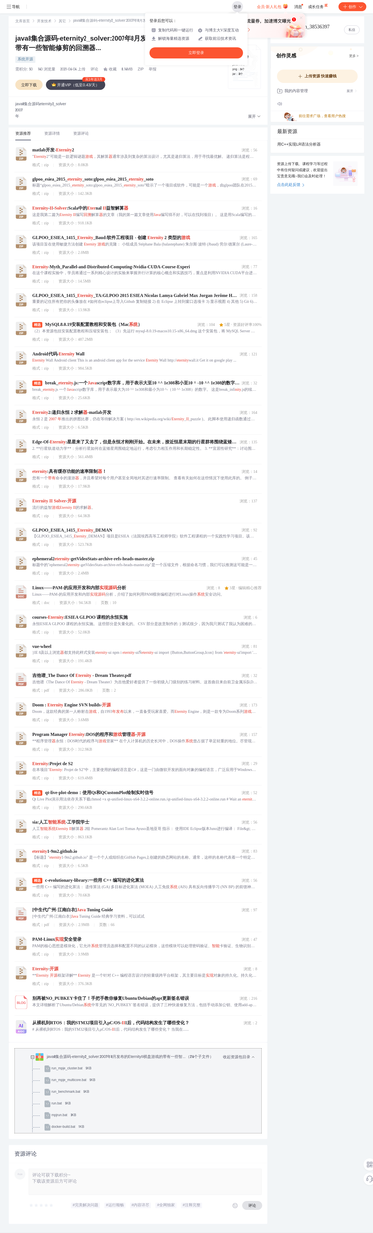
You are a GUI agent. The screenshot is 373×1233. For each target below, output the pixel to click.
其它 (62, 21)
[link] (22, 21)
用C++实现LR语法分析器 (299, 145)
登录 (237, 6)
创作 (352, 6)
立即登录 (196, 53)
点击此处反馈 (291, 185)
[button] (254, 116)
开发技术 (44, 21)
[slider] (41, 1205)
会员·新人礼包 (272, 6)
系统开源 (25, 60)
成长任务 (318, 5)
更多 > (354, 56)
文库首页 (22, 21)
